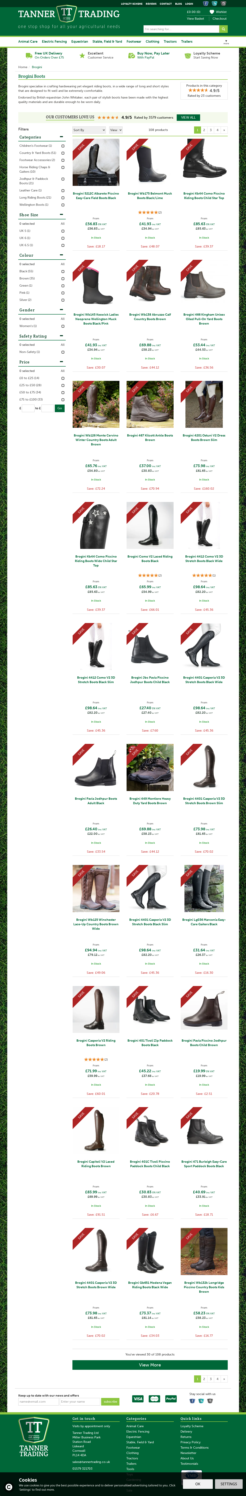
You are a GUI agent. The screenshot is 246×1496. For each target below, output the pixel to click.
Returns (185, 1437)
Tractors (132, 1458)
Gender (41, 309)
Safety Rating (41, 336)
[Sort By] (89, 130)
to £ (38, 408)
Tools (130, 1469)
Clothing (132, 1453)
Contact (166, 3)
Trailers (131, 1464)
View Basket (195, 19)
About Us (187, 1458)
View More (150, 1365)
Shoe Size (41, 214)
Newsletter (188, 1453)
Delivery (186, 1431)
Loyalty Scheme (191, 1426)
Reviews (151, 3)
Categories (41, 136)
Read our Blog (201, 1400)
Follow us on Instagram (210, 1400)
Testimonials (189, 1464)
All (63, 224)
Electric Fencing (137, 1431)
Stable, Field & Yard (140, 1442)
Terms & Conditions (194, 1448)
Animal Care (135, 1426)
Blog (178, 3)
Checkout (220, 19)
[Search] (181, 29)
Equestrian (133, 1437)
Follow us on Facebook (193, 1400)
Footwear (133, 1448)
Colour (41, 255)
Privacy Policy (190, 1442)
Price (41, 361)
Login (189, 3)
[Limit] (116, 130)
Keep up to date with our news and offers (48, 1395)
